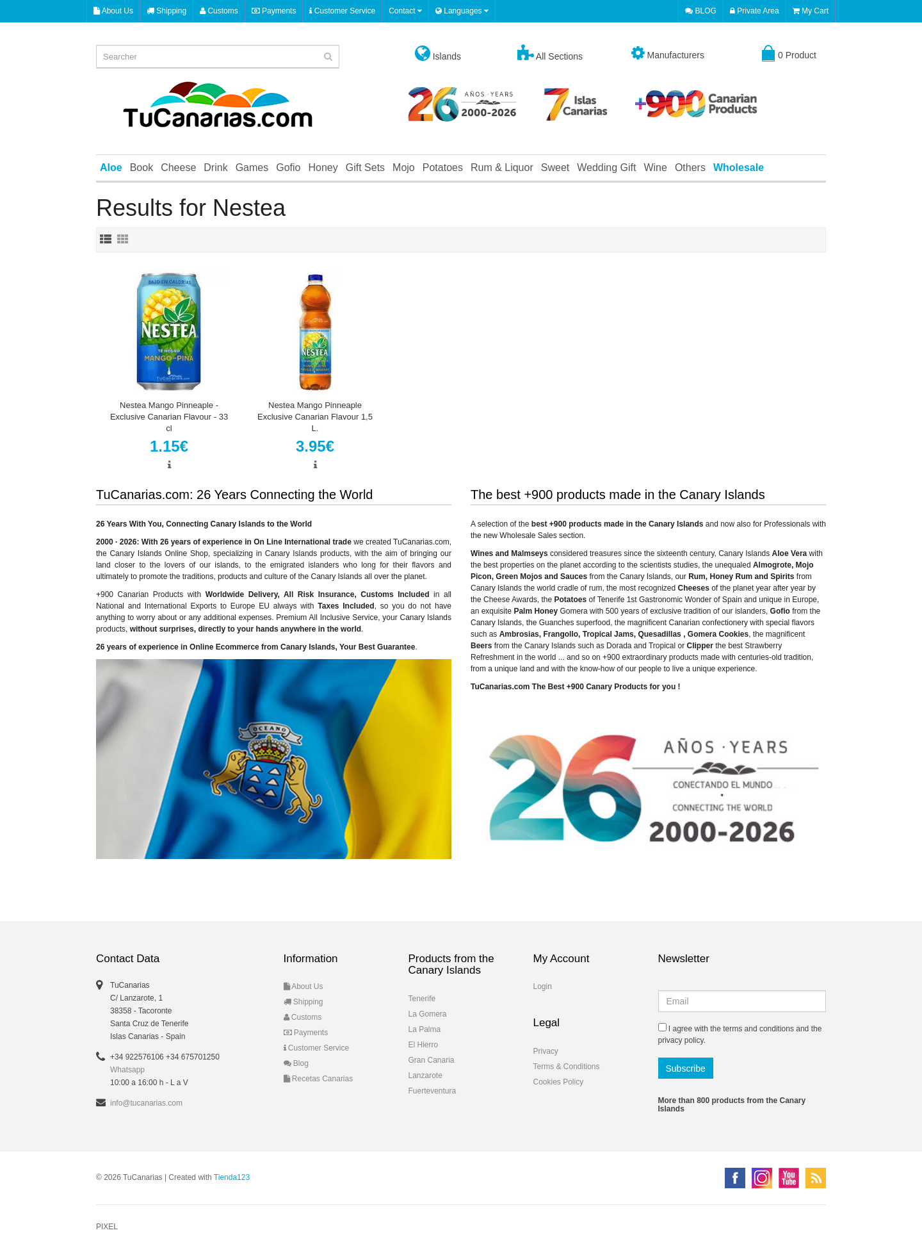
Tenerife (422, 998)
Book (141, 167)
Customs (219, 10)
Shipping (166, 10)
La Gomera (427, 1014)
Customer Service (342, 10)
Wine (655, 167)
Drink (215, 167)
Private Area (754, 10)
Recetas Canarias (318, 1078)
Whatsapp (127, 1069)
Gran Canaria (431, 1060)
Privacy (545, 1051)
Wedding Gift (606, 167)
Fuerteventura (432, 1090)
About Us (113, 10)
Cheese (178, 167)
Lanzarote (425, 1075)
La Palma (424, 1029)
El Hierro (423, 1044)
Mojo (403, 167)
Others (690, 167)
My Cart (811, 10)
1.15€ (169, 446)
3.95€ (315, 446)
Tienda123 (232, 1177)
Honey (322, 167)
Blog (296, 1063)
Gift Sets (365, 167)
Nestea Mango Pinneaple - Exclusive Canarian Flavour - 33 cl (169, 416)
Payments (274, 10)
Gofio (288, 167)
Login (542, 986)
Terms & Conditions (566, 1066)
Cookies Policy (558, 1081)
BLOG (700, 10)
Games (252, 167)
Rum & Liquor (502, 167)
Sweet (555, 167)
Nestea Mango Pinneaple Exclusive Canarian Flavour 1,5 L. (315, 416)
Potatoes (443, 167)
